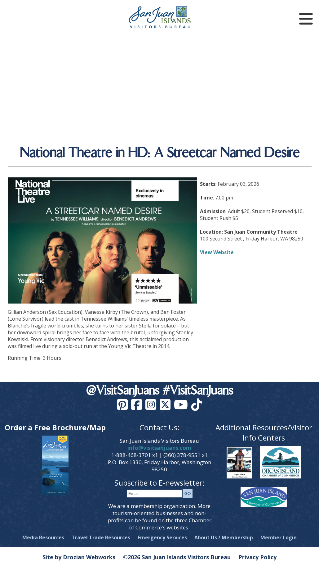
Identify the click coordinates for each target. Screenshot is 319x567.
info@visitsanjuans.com (159, 447)
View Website (217, 252)
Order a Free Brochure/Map (55, 427)
